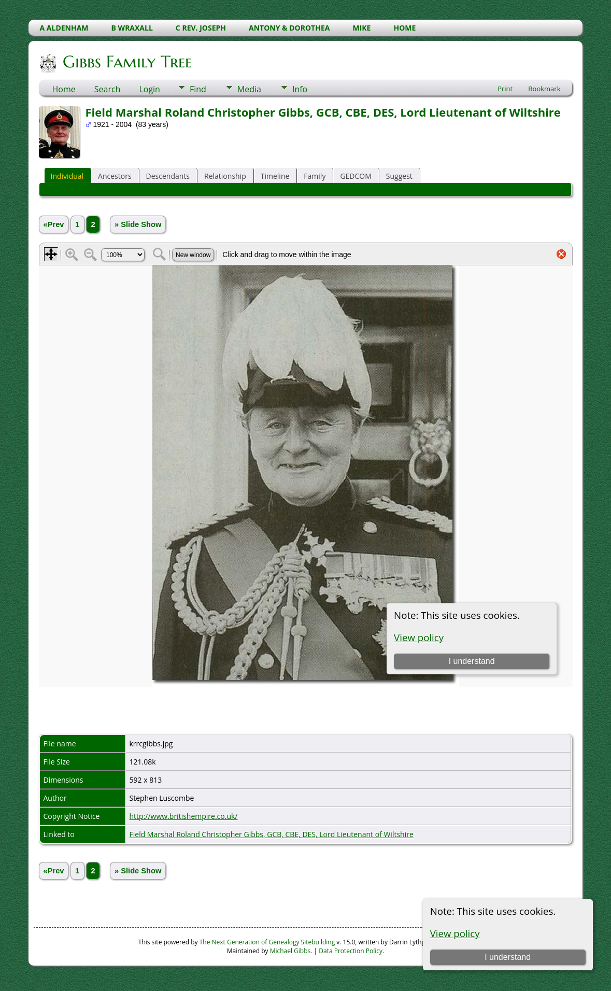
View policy (455, 933)
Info (299, 89)
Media (249, 89)
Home (64, 89)
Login (149, 89)
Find (198, 89)
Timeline (275, 176)
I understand (508, 957)
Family (314, 176)
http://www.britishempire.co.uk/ (184, 816)
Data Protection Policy (350, 950)
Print (505, 88)
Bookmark (544, 88)
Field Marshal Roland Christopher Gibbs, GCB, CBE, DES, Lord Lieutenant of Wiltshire (272, 834)
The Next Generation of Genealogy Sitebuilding (267, 942)
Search (107, 89)
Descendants (168, 176)
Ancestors (114, 176)
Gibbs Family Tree (126, 61)
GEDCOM (355, 176)
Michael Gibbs (290, 950)
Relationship (225, 176)
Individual (67, 176)
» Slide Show (138, 224)
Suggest (399, 176)
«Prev (54, 224)
